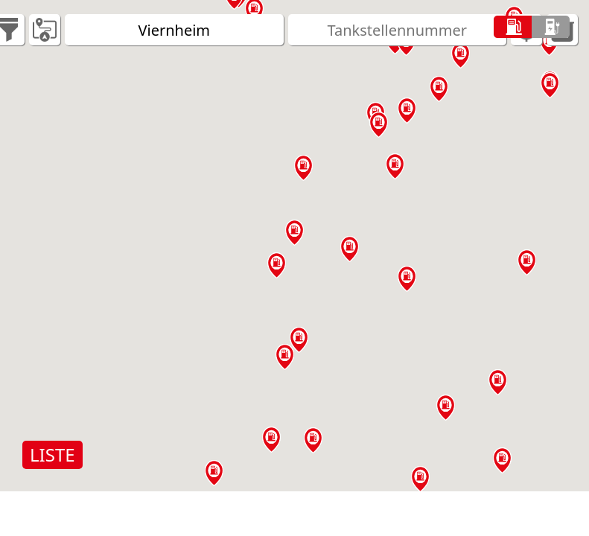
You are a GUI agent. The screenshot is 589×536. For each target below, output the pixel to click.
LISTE (52, 454)
